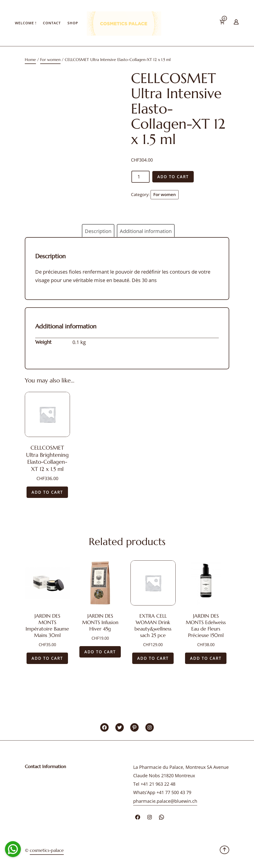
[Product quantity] (140, 177)
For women (50, 59)
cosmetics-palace (47, 850)
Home (30, 59)
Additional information (146, 231)
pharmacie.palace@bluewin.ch (165, 801)
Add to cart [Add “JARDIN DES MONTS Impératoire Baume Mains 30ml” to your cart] (47, 658)
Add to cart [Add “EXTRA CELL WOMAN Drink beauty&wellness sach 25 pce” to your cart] (153, 658)
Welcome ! (25, 23)
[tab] (98, 231)
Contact (52, 23)
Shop (72, 23)
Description (98, 231)
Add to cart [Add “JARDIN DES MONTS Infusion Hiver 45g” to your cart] (100, 652)
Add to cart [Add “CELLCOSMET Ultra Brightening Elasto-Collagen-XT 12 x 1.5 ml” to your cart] (47, 492)
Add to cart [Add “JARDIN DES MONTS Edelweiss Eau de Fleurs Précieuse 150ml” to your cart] (206, 658)
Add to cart (173, 176)
